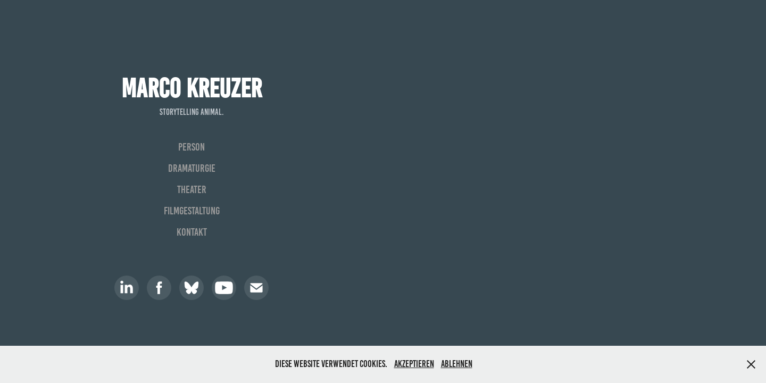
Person (191, 147)
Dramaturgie (191, 168)
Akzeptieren (414, 364)
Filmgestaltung (192, 211)
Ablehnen (456, 364)
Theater (191, 189)
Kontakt (192, 232)
